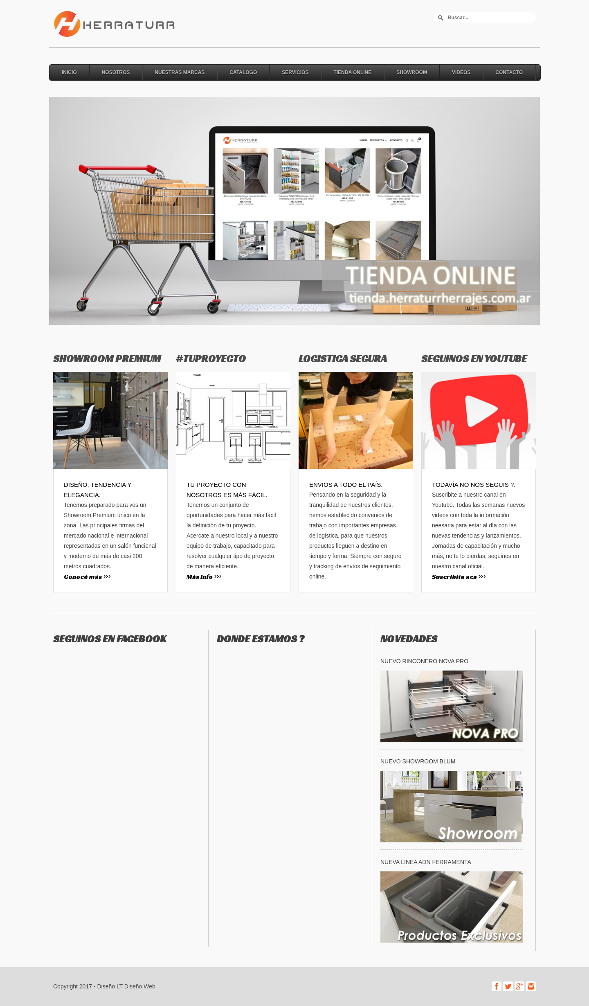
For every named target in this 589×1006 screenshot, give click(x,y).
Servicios (295, 72)
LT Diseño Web (136, 986)
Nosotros (116, 72)
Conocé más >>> (87, 576)
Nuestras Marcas (180, 72)
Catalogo (243, 72)
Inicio (69, 72)
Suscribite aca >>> (459, 576)
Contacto (509, 72)
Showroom (411, 72)
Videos (461, 72)
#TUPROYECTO (211, 358)
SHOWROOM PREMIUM (107, 358)
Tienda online (352, 72)
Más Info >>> (204, 576)
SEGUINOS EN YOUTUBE (474, 358)
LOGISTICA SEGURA (343, 358)
